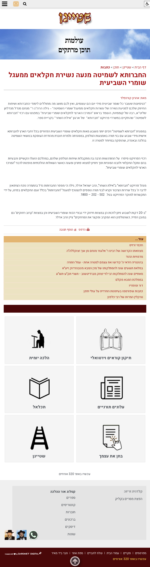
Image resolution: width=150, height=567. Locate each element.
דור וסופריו (136, 285)
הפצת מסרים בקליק (128, 498)
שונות (71, 534)
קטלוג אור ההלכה (62, 491)
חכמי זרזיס (136, 245)
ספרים (70, 497)
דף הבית (140, 67)
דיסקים (70, 526)
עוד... (139, 239)
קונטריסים (68, 504)
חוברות (70, 512)
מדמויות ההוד (134, 256)
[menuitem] (110, 340)
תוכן (116, 67)
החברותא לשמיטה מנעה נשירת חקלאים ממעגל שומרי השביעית (77, 79)
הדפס (82, 229)
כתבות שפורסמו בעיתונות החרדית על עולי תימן (113, 291)
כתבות (105, 67)
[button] (25, 4)
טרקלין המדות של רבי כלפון (125, 297)
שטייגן (126, 67)
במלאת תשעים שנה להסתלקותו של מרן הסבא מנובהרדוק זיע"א (102, 268)
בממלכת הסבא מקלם (129, 279)
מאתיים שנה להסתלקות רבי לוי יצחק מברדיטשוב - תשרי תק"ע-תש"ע (99, 274)
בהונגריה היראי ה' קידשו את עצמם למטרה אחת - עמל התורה (105, 262)
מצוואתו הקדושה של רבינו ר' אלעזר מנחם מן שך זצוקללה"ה (105, 251)
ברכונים (70, 519)
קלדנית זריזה (133, 491)
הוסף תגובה (66, 229)
